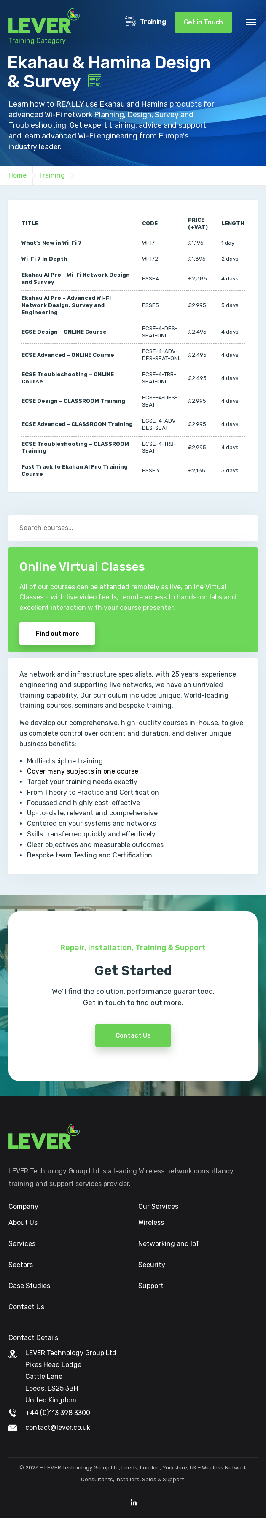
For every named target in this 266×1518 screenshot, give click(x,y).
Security (151, 1265)
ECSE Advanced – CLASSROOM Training (77, 424)
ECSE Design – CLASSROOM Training (73, 401)
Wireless (151, 1223)
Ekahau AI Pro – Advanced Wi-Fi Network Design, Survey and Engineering (66, 305)
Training (145, 22)
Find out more (57, 633)
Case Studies (29, 1286)
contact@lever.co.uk (57, 1428)
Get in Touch (203, 22)
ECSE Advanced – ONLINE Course (67, 355)
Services (21, 1244)
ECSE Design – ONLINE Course (64, 332)
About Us (23, 1223)
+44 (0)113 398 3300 (57, 1413)
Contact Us (133, 1066)
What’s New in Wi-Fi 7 (51, 243)
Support (151, 1286)
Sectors (20, 1265)
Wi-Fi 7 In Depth (44, 259)
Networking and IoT (168, 1244)
